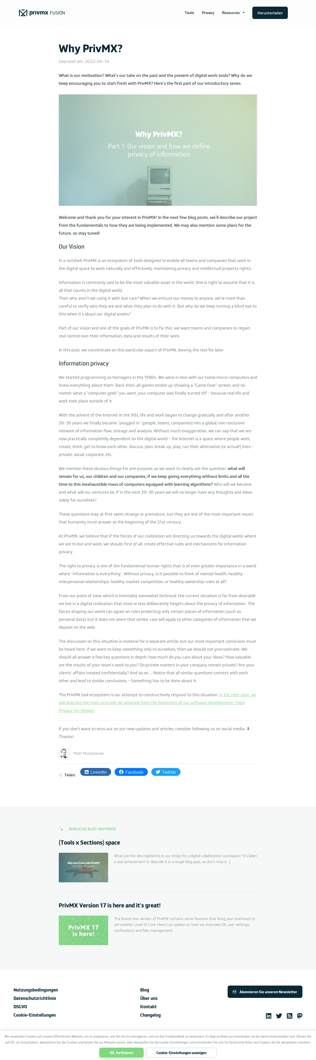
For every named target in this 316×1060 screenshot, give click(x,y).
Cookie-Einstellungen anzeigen (181, 1052)
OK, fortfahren (121, 1052)
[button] (233, 13)
